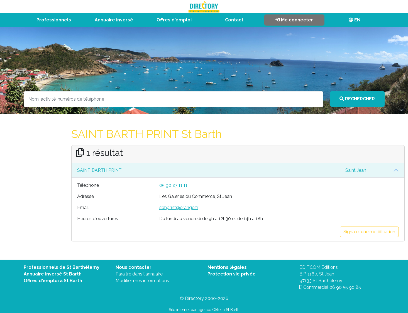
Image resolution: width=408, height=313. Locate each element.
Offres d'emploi (174, 20)
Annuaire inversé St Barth (53, 274)
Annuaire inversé (114, 20)
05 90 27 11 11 (173, 185)
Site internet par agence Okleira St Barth (204, 309)
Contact (234, 20)
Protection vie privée (231, 274)
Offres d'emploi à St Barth (53, 280)
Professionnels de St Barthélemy (61, 267)
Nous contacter (134, 267)
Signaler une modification (369, 231)
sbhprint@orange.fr (178, 207)
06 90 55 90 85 (345, 287)
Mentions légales (227, 267)
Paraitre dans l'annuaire (139, 274)
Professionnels (53, 20)
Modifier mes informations (142, 280)
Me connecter (294, 20)
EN (354, 20)
